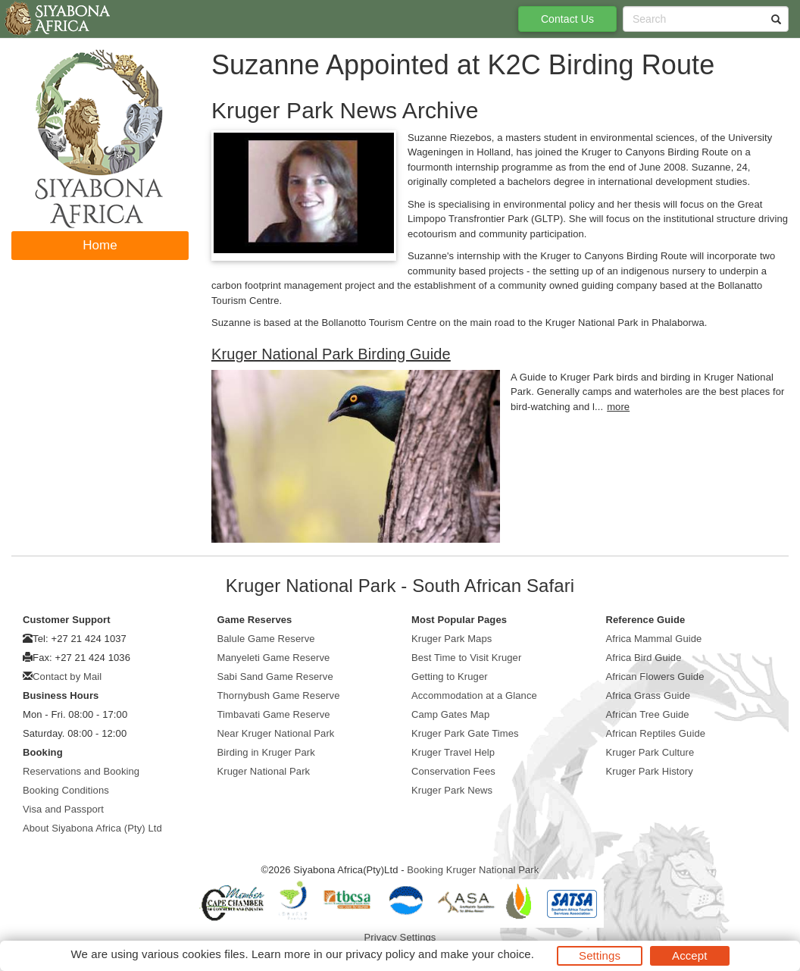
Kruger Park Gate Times (465, 733)
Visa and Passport (63, 809)
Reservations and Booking (81, 771)
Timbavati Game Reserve (273, 714)
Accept (689, 955)
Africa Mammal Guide (654, 638)
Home (100, 245)
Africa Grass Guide (648, 695)
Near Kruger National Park (276, 733)
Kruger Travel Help (453, 752)
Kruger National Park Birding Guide (331, 354)
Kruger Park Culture (650, 752)
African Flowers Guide (655, 676)
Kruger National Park (264, 771)
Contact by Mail (67, 676)
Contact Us (567, 19)
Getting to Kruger (449, 676)
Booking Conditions (66, 790)
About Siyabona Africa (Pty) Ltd (92, 828)
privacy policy (379, 954)
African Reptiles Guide (656, 733)
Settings (599, 955)
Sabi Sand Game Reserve (275, 676)
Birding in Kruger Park (266, 752)
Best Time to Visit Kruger (466, 657)
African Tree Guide (647, 714)
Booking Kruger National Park (473, 869)
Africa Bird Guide (644, 657)
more (618, 406)
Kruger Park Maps (451, 638)
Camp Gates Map (450, 714)
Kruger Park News (451, 790)
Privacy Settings (400, 937)
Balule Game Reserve (266, 638)
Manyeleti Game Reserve (273, 657)
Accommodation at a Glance (474, 695)
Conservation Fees (453, 771)
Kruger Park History (649, 771)
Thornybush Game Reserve (278, 695)
